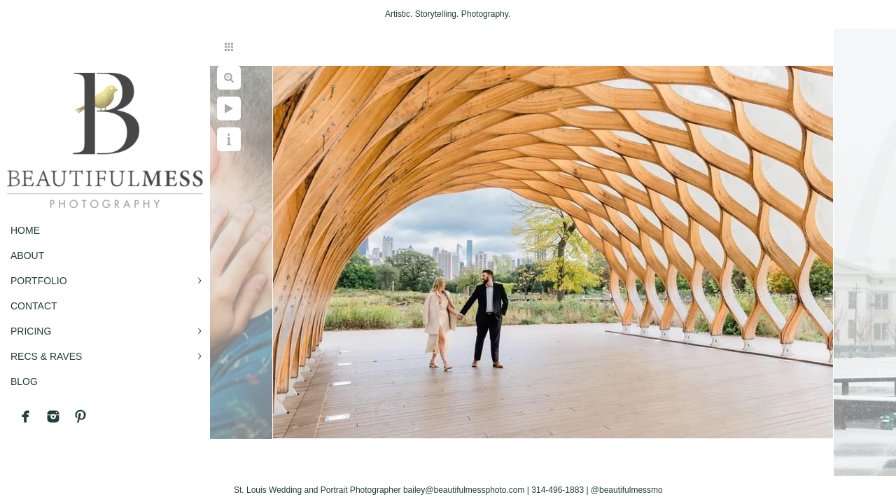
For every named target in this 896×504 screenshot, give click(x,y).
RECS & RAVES (46, 356)
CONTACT (33, 306)
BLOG (24, 381)
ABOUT (27, 255)
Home (25, 230)
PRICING (30, 331)
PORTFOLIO (38, 280)
